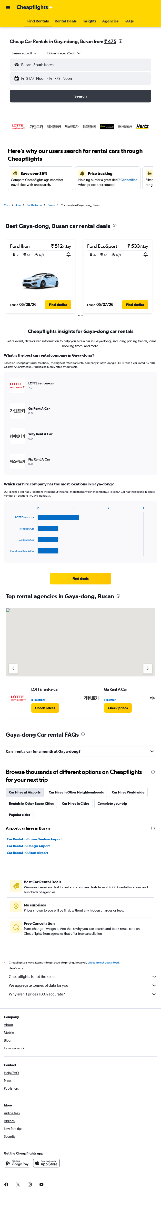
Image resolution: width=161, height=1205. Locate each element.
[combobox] (25, 53)
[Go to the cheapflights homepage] (35, 7)
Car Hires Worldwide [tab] (128, 792)
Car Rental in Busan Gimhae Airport (34, 839)
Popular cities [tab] (19, 815)
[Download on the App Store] (46, 1163)
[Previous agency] (13, 668)
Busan (51, 205)
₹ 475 (110, 41)
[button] (8, 7)
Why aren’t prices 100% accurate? (83, 994)
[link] (80, 578)
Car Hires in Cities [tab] (75, 803)
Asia (18, 205)
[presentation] (120, 41)
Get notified (129, 180)
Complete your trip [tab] (112, 803)
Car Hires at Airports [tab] (24, 792)
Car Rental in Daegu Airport (28, 846)
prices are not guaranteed (103, 962)
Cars (7, 205)
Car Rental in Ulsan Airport (27, 853)
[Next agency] (147, 668)
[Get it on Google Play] (17, 1163)
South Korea (34, 205)
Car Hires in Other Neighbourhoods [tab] (76, 792)
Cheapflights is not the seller (83, 977)
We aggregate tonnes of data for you (83, 985)
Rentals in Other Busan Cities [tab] (31, 803)
